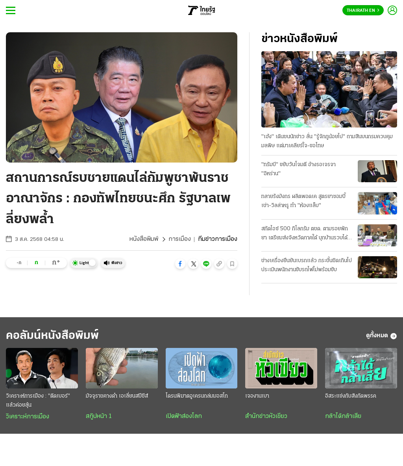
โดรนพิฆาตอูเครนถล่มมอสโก (197, 396)
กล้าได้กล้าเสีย (343, 416)
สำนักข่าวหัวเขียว (266, 416)
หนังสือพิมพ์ (143, 239)
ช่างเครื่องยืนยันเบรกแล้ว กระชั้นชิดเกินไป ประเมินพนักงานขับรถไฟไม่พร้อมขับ (306, 265)
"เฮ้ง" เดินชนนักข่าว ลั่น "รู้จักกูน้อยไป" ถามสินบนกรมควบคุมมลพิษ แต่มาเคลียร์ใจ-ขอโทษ (327, 141)
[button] (180, 264)
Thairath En (363, 10)
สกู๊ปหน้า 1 (99, 416)
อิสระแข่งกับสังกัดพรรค (350, 396)
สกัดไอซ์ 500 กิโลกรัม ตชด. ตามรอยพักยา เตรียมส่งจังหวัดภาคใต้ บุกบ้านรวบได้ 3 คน (306, 234)
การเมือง (179, 239)
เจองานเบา (257, 396)
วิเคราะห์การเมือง (27, 417)
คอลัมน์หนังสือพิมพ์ (52, 336)
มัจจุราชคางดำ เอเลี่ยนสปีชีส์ (117, 396)
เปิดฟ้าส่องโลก (184, 416)
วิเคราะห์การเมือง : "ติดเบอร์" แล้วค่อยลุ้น (38, 400)
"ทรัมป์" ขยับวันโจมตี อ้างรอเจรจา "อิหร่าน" (298, 169)
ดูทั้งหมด (381, 336)
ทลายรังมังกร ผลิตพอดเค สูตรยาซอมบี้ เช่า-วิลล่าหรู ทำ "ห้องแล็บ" (303, 201)
